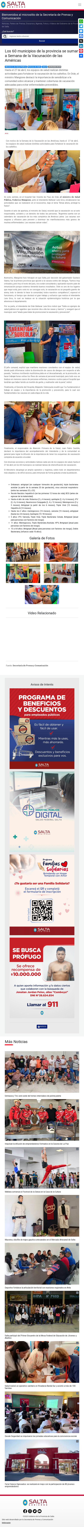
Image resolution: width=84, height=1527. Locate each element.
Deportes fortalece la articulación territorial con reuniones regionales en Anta (38, 1288)
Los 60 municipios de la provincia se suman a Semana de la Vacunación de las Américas (42, 56)
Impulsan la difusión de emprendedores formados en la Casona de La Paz (37, 1144)
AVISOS (42, 1027)
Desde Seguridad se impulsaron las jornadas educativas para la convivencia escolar (41, 1436)
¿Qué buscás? (8, 31)
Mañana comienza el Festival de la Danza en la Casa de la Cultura (33, 1192)
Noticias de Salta (34, 67)
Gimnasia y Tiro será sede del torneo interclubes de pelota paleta (33, 1096)
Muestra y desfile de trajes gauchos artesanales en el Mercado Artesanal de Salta (40, 1240)
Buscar (42, 41)
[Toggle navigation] (79, 4)
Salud (44, 67)
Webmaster (6, 1523)
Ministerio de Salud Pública (15, 67)
